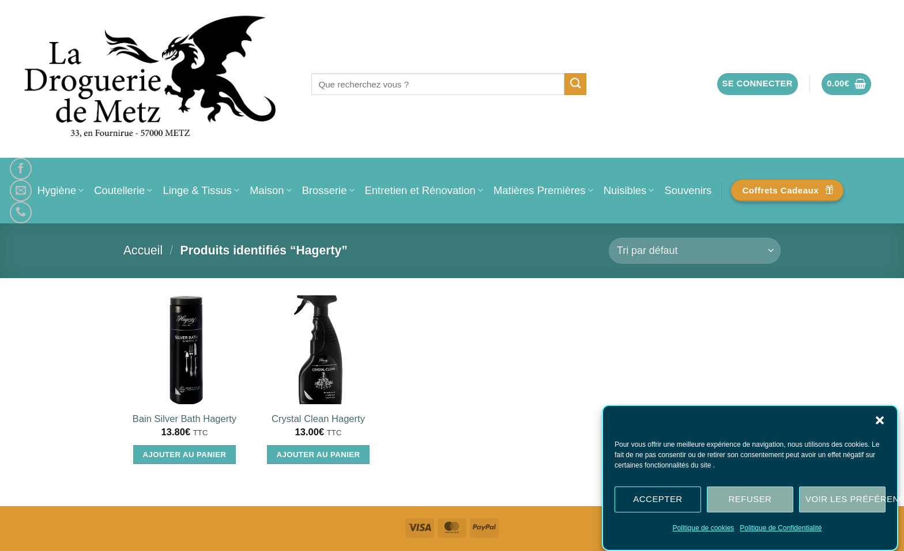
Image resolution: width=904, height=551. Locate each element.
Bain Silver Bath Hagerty (184, 418)
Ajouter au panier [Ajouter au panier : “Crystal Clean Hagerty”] (318, 454)
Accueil (143, 250)
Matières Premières (543, 190)
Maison (270, 190)
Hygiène (60, 190)
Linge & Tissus (201, 190)
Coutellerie (123, 190)
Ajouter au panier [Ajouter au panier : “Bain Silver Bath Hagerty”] (185, 454)
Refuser (750, 499)
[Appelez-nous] (21, 212)
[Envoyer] (575, 84)
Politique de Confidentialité (781, 528)
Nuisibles (629, 190)
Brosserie (328, 190)
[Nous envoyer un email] (21, 191)
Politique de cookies (703, 528)
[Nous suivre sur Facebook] (21, 169)
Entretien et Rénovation (424, 190)
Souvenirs (687, 190)
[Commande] (695, 251)
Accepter (657, 499)
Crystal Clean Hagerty (318, 418)
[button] (880, 420)
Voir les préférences (845, 499)
